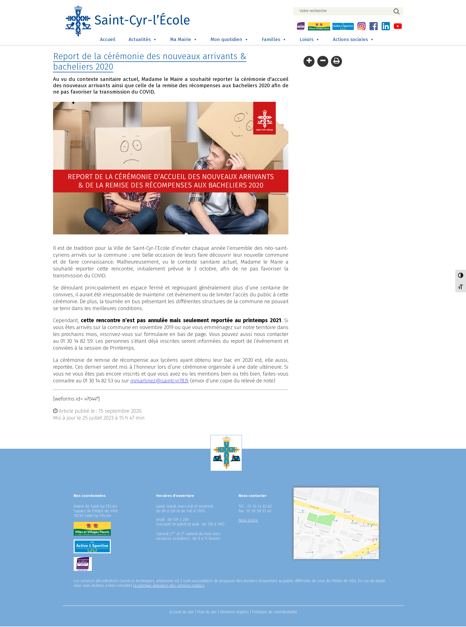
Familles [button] (274, 40)
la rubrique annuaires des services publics (168, 586)
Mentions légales (234, 612)
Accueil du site (181, 612)
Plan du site (207, 612)
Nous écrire (248, 521)
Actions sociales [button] (353, 40)
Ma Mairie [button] (183, 40)
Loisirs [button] (310, 40)
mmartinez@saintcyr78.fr (159, 381)
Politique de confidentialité (274, 612)
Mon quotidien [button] (230, 40)
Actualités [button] (143, 40)
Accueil (107, 40)
